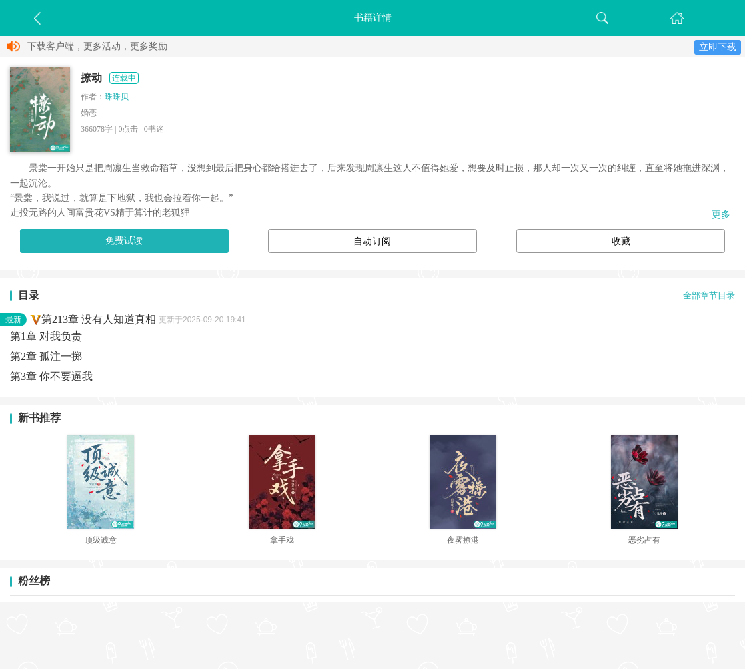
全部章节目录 (709, 295)
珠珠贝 (117, 96)
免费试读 (124, 241)
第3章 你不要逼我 (51, 376)
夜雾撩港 (463, 540)
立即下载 (717, 47)
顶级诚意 (101, 540)
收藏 (621, 241)
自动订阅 (372, 241)
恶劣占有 (644, 540)
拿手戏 (282, 540)
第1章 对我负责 (46, 336)
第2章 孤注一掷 (46, 356)
